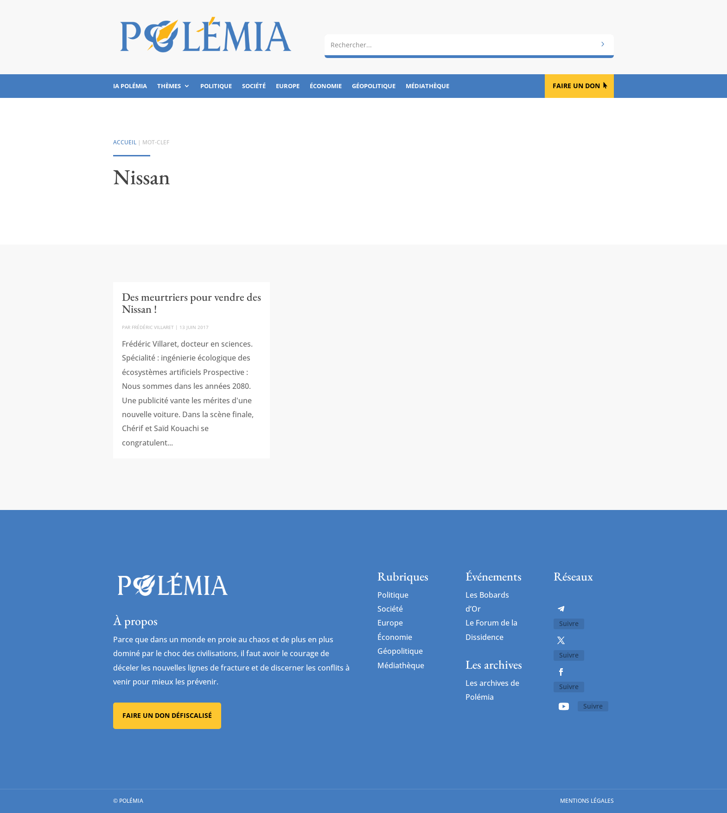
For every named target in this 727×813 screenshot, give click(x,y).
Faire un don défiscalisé (167, 715)
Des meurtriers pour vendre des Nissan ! (191, 303)
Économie (326, 86)
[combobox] (469, 40)
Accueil (124, 142)
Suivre (569, 623)
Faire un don (576, 85)
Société (254, 86)
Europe (288, 86)
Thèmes (169, 86)
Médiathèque (427, 86)
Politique (216, 86)
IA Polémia (130, 86)
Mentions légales (587, 801)
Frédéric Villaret (153, 327)
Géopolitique (373, 86)
